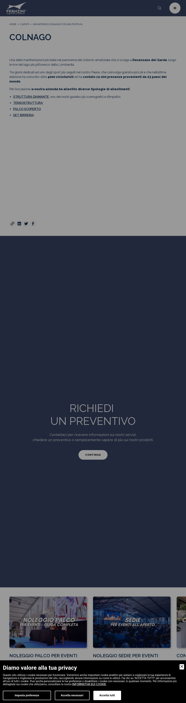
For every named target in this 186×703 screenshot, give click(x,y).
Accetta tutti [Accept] (107, 695)
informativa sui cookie (89, 684)
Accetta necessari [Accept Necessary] (72, 695)
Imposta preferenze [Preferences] (27, 695)
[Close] (182, 666)
